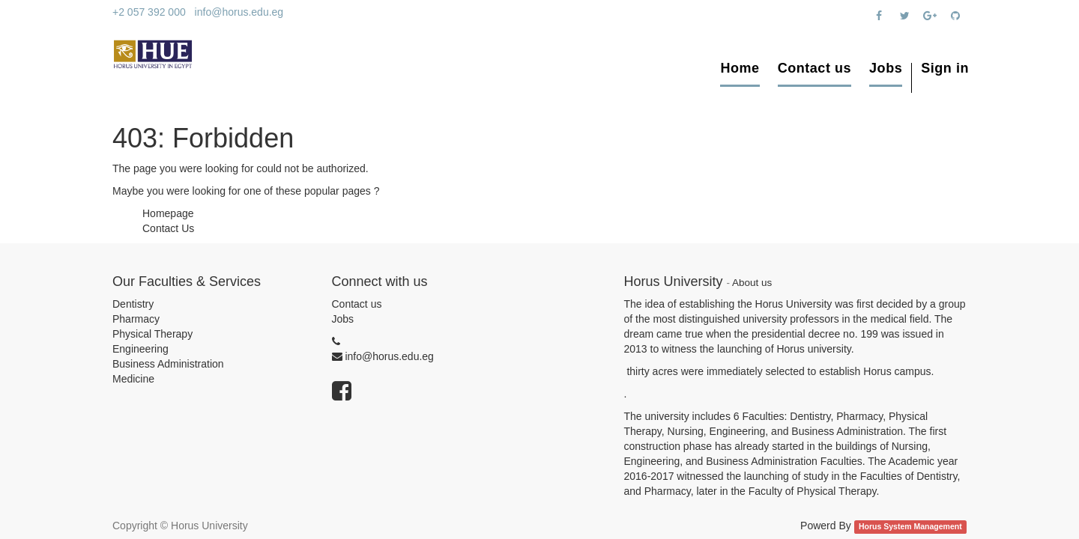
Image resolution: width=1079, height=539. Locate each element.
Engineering (140, 349)
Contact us (357, 304)
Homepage (168, 213)
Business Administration (168, 364)
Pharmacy (136, 319)
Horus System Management (910, 526)
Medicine (133, 379)
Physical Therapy (152, 334)
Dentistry (133, 304)
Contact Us (168, 228)
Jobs (343, 319)
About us (752, 282)
